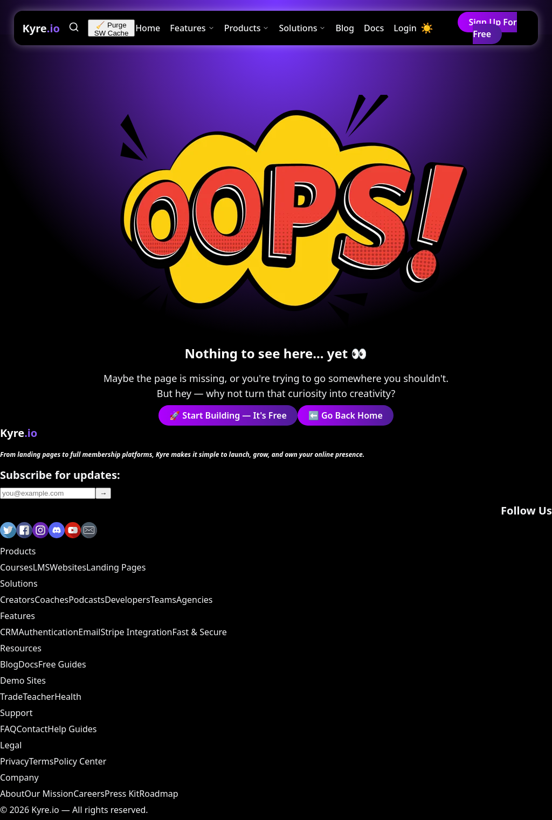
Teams (163, 600)
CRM (9, 632)
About (12, 794)
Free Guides (62, 664)
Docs (374, 28)
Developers (127, 600)
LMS (41, 567)
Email (89, 632)
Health (67, 697)
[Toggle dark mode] (427, 28)
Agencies (194, 600)
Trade (11, 697)
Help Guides (71, 729)
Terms (41, 761)
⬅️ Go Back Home (345, 415)
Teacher (38, 697)
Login (405, 28)
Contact (31, 729)
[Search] (73, 28)
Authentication (49, 632)
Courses (16, 567)
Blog (345, 28)
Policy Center (79, 761)
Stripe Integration (136, 632)
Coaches (51, 600)
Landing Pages (116, 567)
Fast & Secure (199, 632)
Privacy (14, 761)
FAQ (8, 729)
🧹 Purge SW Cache (111, 29)
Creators (17, 600)
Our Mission (48, 794)
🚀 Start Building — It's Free (228, 415)
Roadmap (158, 794)
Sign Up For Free (492, 28)
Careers (89, 794)
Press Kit (122, 794)
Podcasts (86, 600)
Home (147, 28)
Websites (68, 567)
